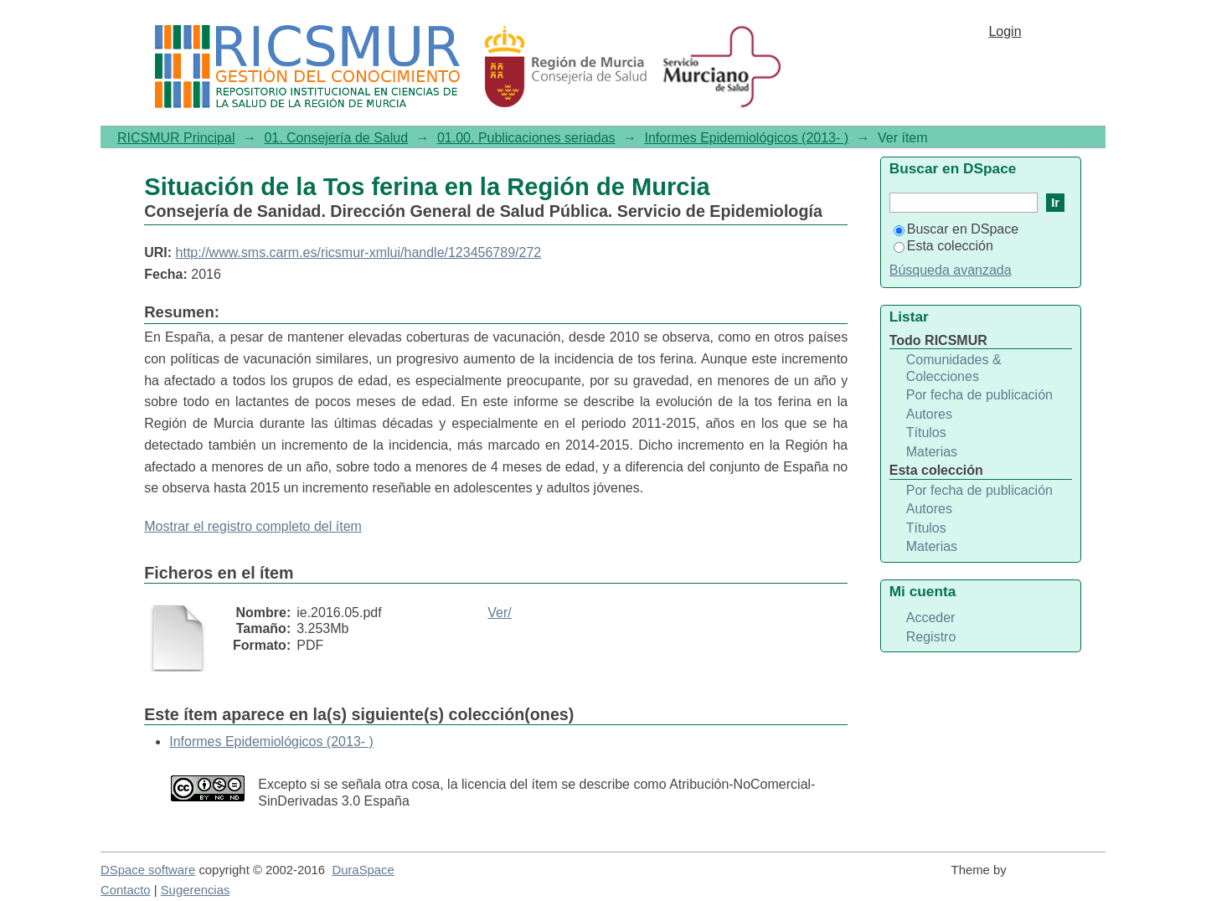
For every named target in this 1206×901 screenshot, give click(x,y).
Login (1004, 31)
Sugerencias (195, 890)
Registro (931, 637)
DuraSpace (363, 870)
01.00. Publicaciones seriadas (526, 138)
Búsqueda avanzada (950, 270)
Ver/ (499, 612)
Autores (929, 414)
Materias (931, 452)
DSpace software (147, 870)
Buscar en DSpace (956, 229)
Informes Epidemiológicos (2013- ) (746, 138)
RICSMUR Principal (175, 138)
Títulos (926, 432)
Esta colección (943, 246)
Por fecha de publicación (979, 395)
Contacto (125, 890)
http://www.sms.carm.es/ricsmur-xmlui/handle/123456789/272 (359, 252)
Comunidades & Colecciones (954, 368)
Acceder (931, 617)
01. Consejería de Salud (336, 138)
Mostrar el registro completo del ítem (253, 526)
